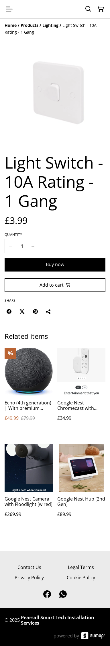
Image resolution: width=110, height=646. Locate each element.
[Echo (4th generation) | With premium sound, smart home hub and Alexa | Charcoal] (29, 390)
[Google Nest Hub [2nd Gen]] (81, 486)
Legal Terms (81, 567)
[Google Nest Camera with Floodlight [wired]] (29, 486)
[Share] (48, 311)
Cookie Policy (81, 577)
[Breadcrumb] (55, 29)
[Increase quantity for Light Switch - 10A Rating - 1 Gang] (33, 246)
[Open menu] (9, 9)
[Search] (88, 9)
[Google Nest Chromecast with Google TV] (81, 390)
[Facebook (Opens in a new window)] (9, 311)
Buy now (55, 264)
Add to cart (55, 285)
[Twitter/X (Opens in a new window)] (22, 311)
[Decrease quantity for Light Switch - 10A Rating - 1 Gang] (10, 246)
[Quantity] (21, 246)
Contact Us (29, 567)
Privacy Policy (29, 577)
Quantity (13, 235)
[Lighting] (50, 25)
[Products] (29, 25)
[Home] (11, 25)
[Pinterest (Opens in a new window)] (35, 311)
